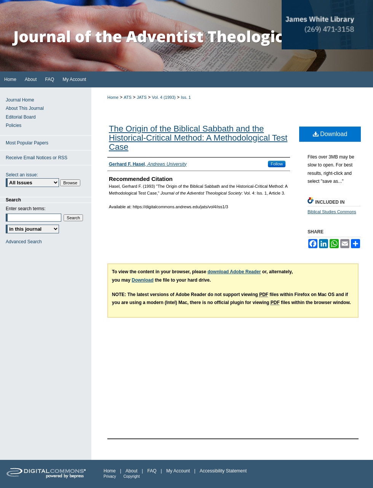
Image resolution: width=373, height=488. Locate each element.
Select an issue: (22, 174)
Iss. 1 (186, 97)
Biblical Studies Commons (332, 211)
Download (330, 134)
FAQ (151, 471)
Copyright (131, 476)
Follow (277, 164)
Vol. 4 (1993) (163, 97)
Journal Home (20, 100)
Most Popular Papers (27, 143)
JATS (142, 97)
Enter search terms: (26, 208)
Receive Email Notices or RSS (36, 157)
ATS (128, 97)
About (131, 471)
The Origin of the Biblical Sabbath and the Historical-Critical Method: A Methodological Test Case (198, 138)
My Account (178, 471)
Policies (13, 125)
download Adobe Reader (234, 271)
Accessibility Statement (223, 471)
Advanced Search (24, 241)
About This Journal (25, 108)
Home (112, 97)
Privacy (110, 476)
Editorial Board (21, 117)
